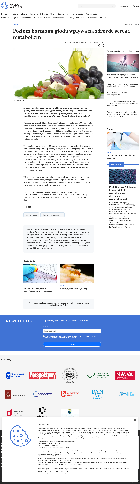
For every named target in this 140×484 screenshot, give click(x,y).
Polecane (116, 164)
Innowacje (26, 18)
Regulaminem (77, 303)
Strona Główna (128, 24)
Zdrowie (44, 14)
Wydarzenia (92, 18)
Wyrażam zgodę (56, 471)
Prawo (47, 18)
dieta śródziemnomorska (52, 215)
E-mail (45, 327)
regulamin (55, 336)
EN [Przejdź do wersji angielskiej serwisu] (137, 6)
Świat (16, 25)
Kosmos (4, 14)
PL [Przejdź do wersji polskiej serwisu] (134, 6)
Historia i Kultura (19, 14)
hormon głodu (31, 215)
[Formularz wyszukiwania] (97, 6)
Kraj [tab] (130, 51)
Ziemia (61, 14)
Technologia (91, 14)
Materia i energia (75, 14)
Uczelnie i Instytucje (10, 18)
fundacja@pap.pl (98, 462)
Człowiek (33, 14)
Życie (53, 14)
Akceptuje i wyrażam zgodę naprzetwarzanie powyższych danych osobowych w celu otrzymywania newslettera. (71, 337)
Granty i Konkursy (76, 18)
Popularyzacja (59, 18)
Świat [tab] (136, 51)
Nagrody (38, 18)
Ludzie (103, 18)
